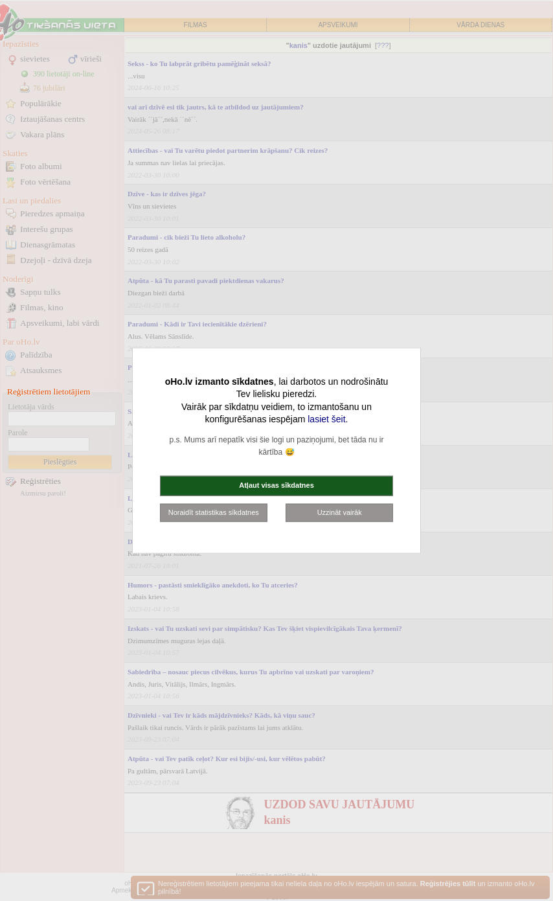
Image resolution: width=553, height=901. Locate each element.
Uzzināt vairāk (339, 512)
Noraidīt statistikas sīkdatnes (213, 512)
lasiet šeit (326, 419)
